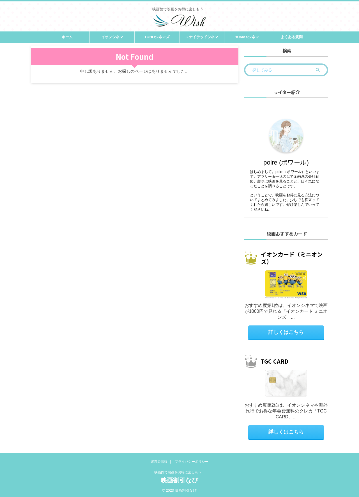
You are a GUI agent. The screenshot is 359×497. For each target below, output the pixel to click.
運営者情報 (159, 461)
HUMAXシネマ (246, 37)
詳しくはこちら (286, 332)
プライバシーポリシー (191, 461)
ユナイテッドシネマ (201, 37)
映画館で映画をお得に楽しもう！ (179, 472)
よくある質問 (292, 37)
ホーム (67, 37)
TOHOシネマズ (156, 37)
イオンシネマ (112, 37)
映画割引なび (179, 480)
